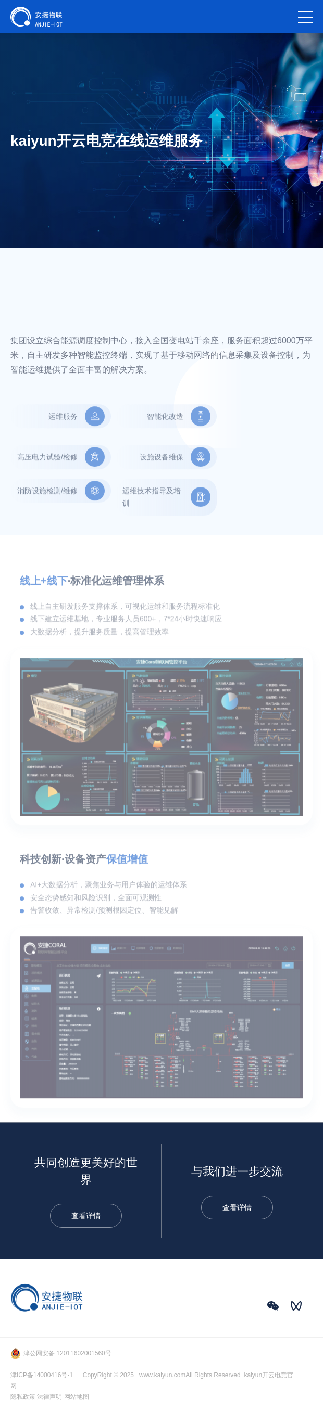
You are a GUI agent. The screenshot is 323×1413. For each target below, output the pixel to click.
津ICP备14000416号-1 (41, 1375)
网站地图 (76, 1397)
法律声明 (49, 1397)
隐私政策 (22, 1397)
